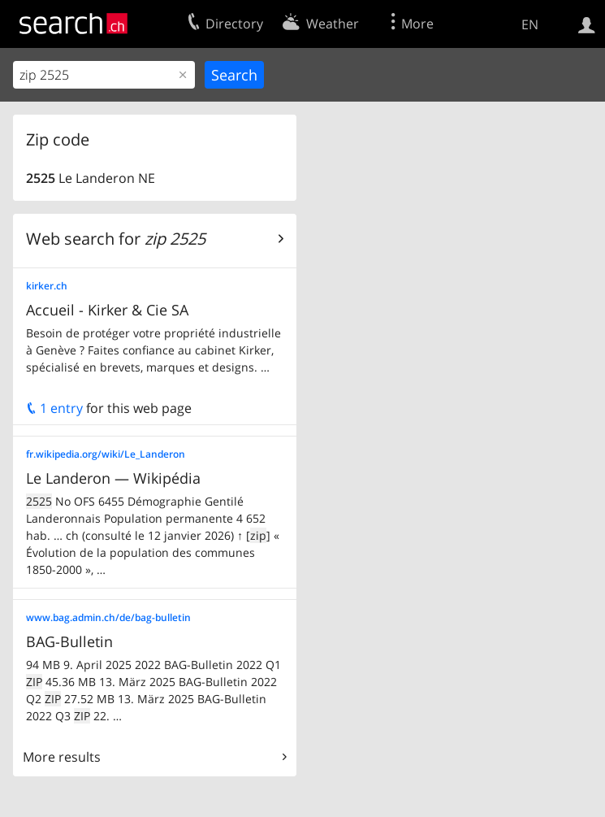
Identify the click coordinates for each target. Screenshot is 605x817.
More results (62, 757)
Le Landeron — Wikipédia (113, 478)
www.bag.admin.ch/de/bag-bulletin (108, 617)
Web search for (115, 239)
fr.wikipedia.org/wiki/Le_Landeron (105, 454)
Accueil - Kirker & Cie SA (107, 309)
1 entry (54, 408)
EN (529, 24)
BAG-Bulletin (69, 641)
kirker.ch (46, 286)
